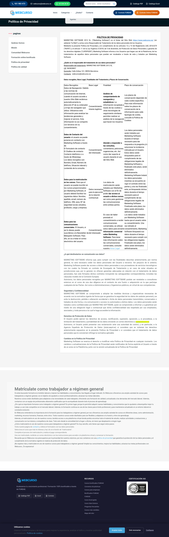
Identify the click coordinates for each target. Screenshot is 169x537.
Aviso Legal (115, 248)
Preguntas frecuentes (91, 506)
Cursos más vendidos (91, 510)
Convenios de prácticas (92, 486)
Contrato (50, 496)
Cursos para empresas (92, 490)
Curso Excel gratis (90, 500)
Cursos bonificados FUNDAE (94, 483)
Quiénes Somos (17, 43)
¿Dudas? (79, 13)
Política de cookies (34, 533)
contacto (36, 427)
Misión (14, 48)
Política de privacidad (20, 62)
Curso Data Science (91, 503)
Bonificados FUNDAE (91, 493)
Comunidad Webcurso (20, 52)
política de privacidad (104, 438)
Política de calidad (19, 67)
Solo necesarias (135, 530)
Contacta (90, 13)
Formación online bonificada (23, 57)
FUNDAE (87, 496)
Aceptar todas (117, 530)
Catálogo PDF (24, 496)
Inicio (56, 13)
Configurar (150, 530)
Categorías (67, 13)
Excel (38, 496)
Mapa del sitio (89, 513)
